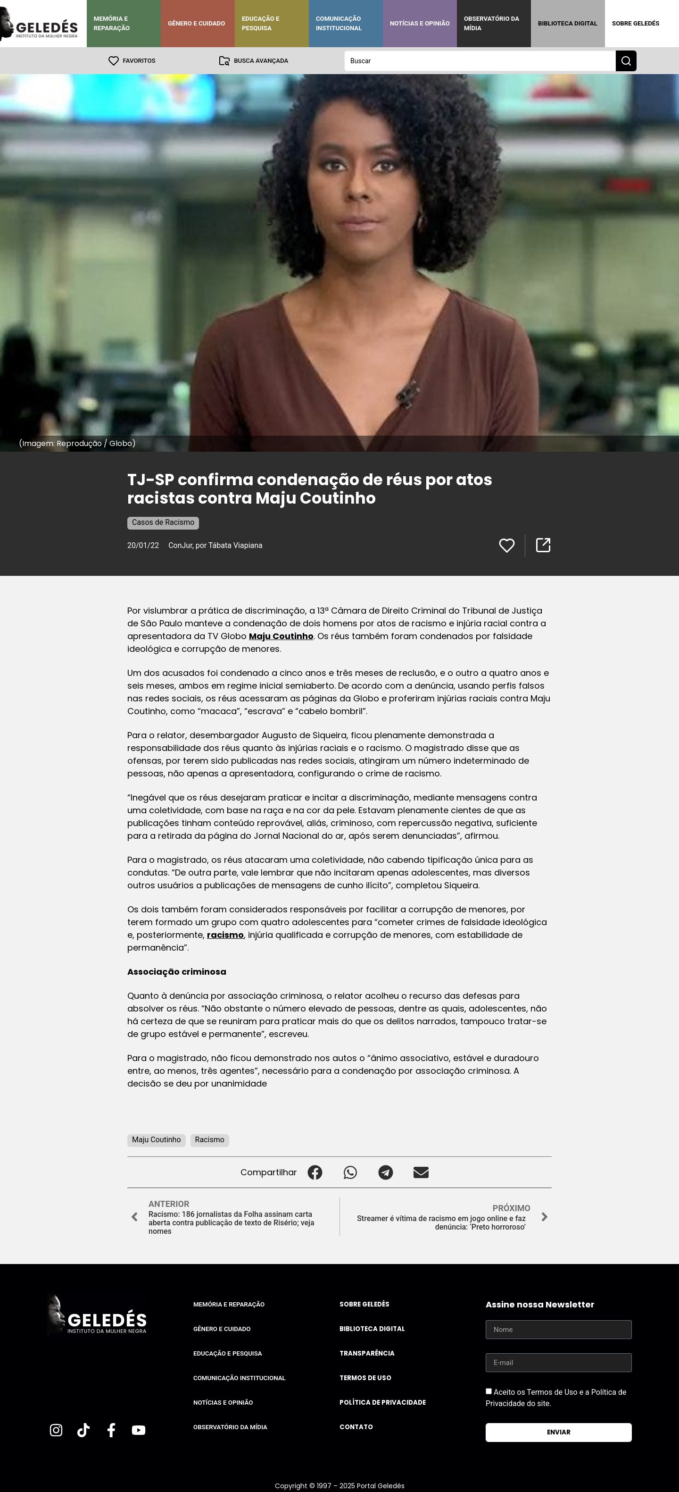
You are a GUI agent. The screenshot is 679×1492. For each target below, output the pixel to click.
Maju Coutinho (281, 635)
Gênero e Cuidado (196, 23)
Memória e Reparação (112, 23)
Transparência (367, 1353)
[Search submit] (626, 60)
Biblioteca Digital (567, 23)
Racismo (209, 1139)
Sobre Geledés (635, 23)
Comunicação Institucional (339, 23)
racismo (225, 934)
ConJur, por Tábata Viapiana (215, 544)
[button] (314, 1171)
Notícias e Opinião (420, 23)
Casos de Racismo (163, 521)
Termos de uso (365, 1377)
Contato (356, 1426)
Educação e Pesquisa (261, 23)
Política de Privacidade (383, 1402)
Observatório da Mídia (491, 23)
